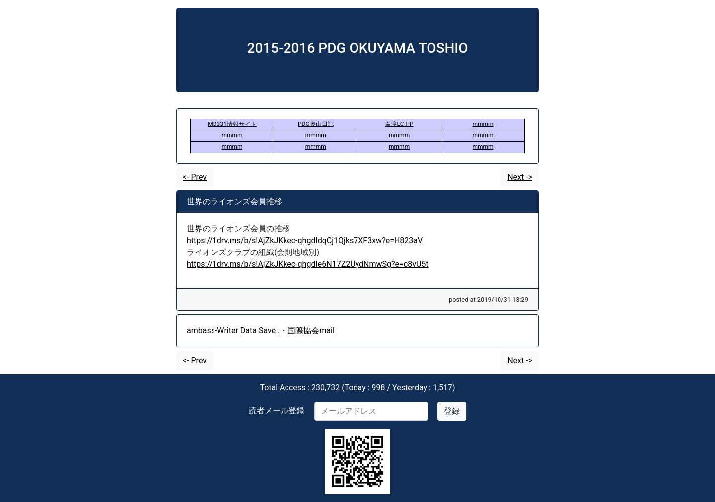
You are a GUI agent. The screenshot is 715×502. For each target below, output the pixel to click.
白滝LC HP (399, 124)
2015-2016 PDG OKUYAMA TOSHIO (357, 48)
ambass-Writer (212, 330)
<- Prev (195, 177)
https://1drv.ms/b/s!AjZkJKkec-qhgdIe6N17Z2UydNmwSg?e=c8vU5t (308, 264)
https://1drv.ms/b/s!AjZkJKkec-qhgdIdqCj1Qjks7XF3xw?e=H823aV (305, 240)
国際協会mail (311, 330)
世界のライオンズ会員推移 (234, 201)
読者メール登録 (276, 410)
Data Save (258, 330)
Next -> (519, 177)
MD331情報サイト (232, 124)
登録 (452, 411)
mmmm (482, 124)
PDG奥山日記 (316, 124)
